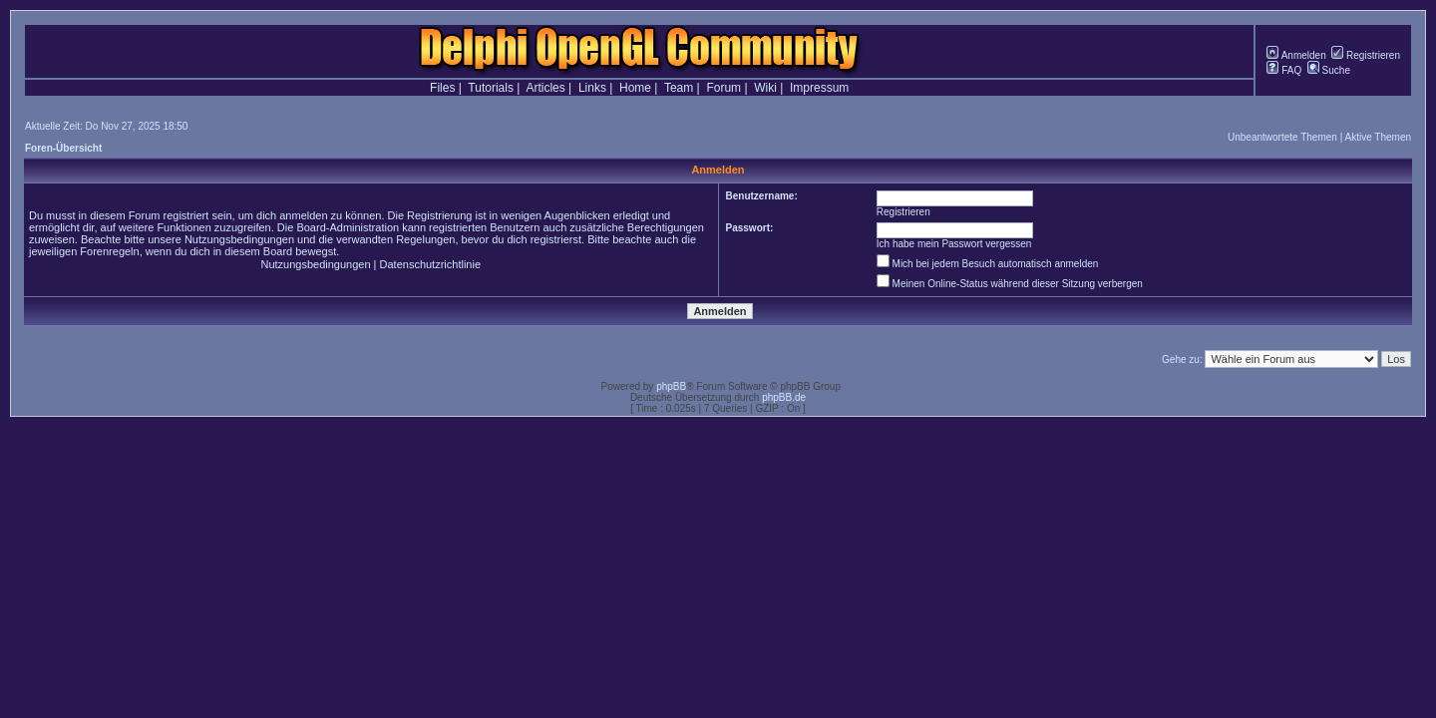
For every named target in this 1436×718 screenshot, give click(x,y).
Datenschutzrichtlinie (431, 264)
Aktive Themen (1377, 137)
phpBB (671, 386)
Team (678, 88)
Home (635, 88)
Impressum (819, 88)
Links (592, 88)
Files (442, 88)
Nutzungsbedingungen (315, 264)
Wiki (765, 88)
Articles (545, 88)
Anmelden (1295, 55)
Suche (1328, 70)
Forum (723, 88)
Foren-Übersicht (63, 148)
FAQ (1283, 70)
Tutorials (491, 88)
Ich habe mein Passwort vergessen (954, 243)
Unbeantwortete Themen (1282, 137)
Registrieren (1365, 55)
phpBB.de (784, 397)
